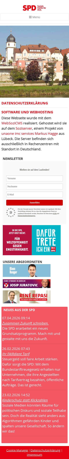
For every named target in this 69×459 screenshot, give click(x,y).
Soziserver (24, 128)
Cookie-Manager (17, 450)
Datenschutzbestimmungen (26, 215)
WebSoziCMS (11, 123)
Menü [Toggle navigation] (34, 17)
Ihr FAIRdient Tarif (16, 353)
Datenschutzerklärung (45, 450)
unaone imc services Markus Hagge (29, 133)
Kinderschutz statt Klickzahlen (25, 400)
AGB (55, 213)
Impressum (34, 455)
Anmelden (34, 202)
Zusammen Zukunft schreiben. (25, 323)
